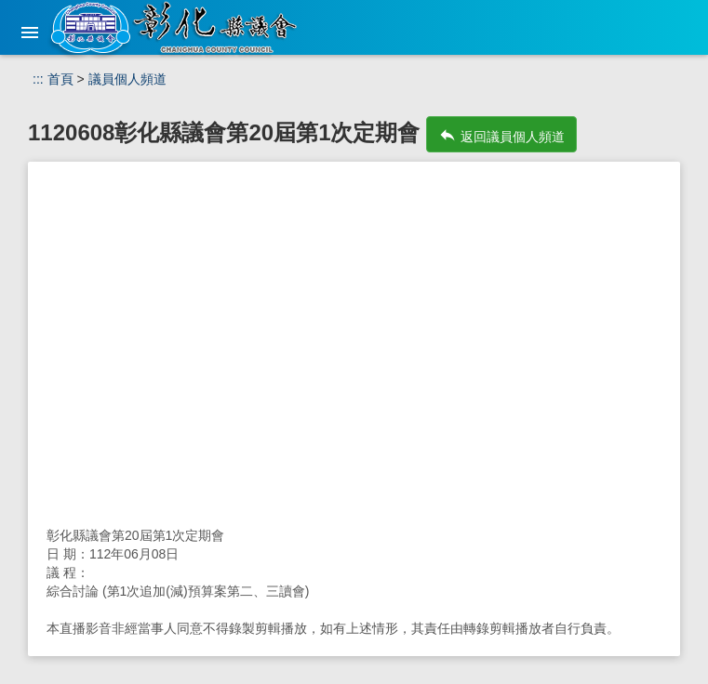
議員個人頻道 (127, 79)
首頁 (60, 79)
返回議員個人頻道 (501, 134)
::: (38, 79)
